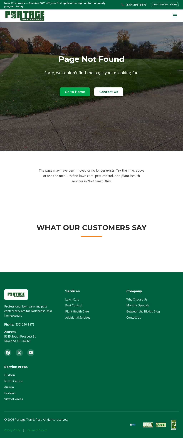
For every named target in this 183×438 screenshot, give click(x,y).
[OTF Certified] (161, 425)
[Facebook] (7, 352)
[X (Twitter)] (19, 352)
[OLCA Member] (148, 425)
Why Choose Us (136, 299)
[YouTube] (30, 352)
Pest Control (73, 305)
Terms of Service (37, 430)
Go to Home (75, 92)
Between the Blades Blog (143, 311)
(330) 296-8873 (24, 324)
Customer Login (164, 4)
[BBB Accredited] (135, 425)
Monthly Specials (137, 305)
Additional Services (77, 317)
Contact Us (108, 92)
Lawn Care (72, 299)
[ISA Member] (174, 425)
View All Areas (13, 399)
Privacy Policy (12, 430)
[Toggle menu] (175, 16)
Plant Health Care (77, 311)
